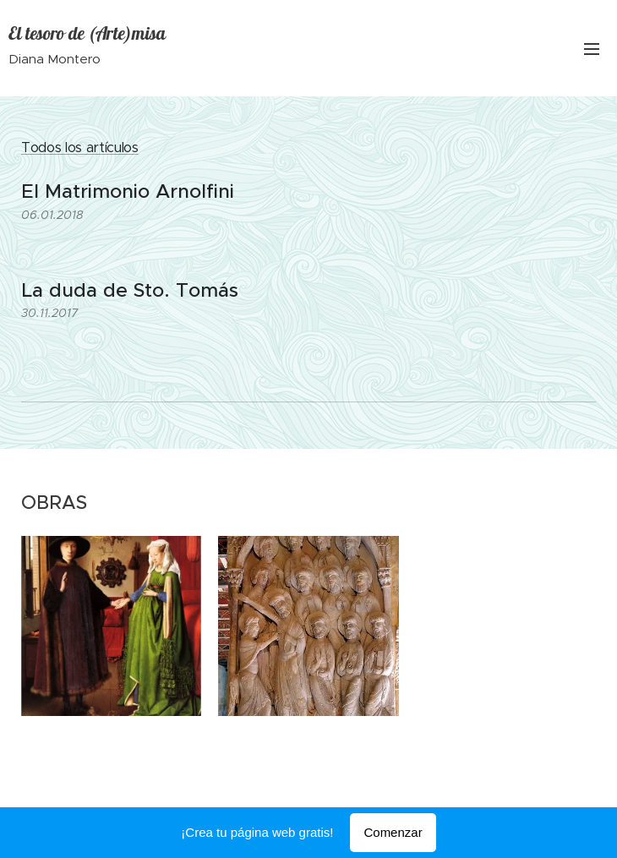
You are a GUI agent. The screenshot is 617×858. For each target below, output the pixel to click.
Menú (591, 49)
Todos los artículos (80, 147)
